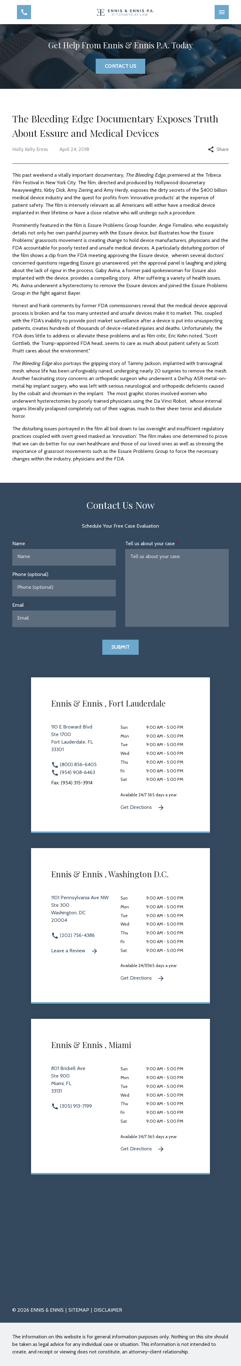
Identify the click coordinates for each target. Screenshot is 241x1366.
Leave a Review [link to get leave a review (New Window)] (74, 951)
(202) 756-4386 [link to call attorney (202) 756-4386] (73, 935)
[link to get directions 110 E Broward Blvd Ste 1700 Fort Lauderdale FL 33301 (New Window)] (85, 742)
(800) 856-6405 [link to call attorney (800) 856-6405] (74, 764)
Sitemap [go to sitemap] (78, 1310)
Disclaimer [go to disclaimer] (108, 1310)
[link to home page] (125, 12)
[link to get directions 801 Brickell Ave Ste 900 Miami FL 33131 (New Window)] (85, 1083)
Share (218, 149)
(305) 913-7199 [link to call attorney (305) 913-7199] (71, 1106)
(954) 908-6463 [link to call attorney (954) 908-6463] (73, 772)
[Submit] (120, 647)
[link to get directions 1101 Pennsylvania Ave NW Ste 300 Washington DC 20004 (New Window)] (85, 913)
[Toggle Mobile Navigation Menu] (222, 12)
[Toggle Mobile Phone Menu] (24, 12)
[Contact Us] (120, 66)
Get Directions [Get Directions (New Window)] (142, 807)
